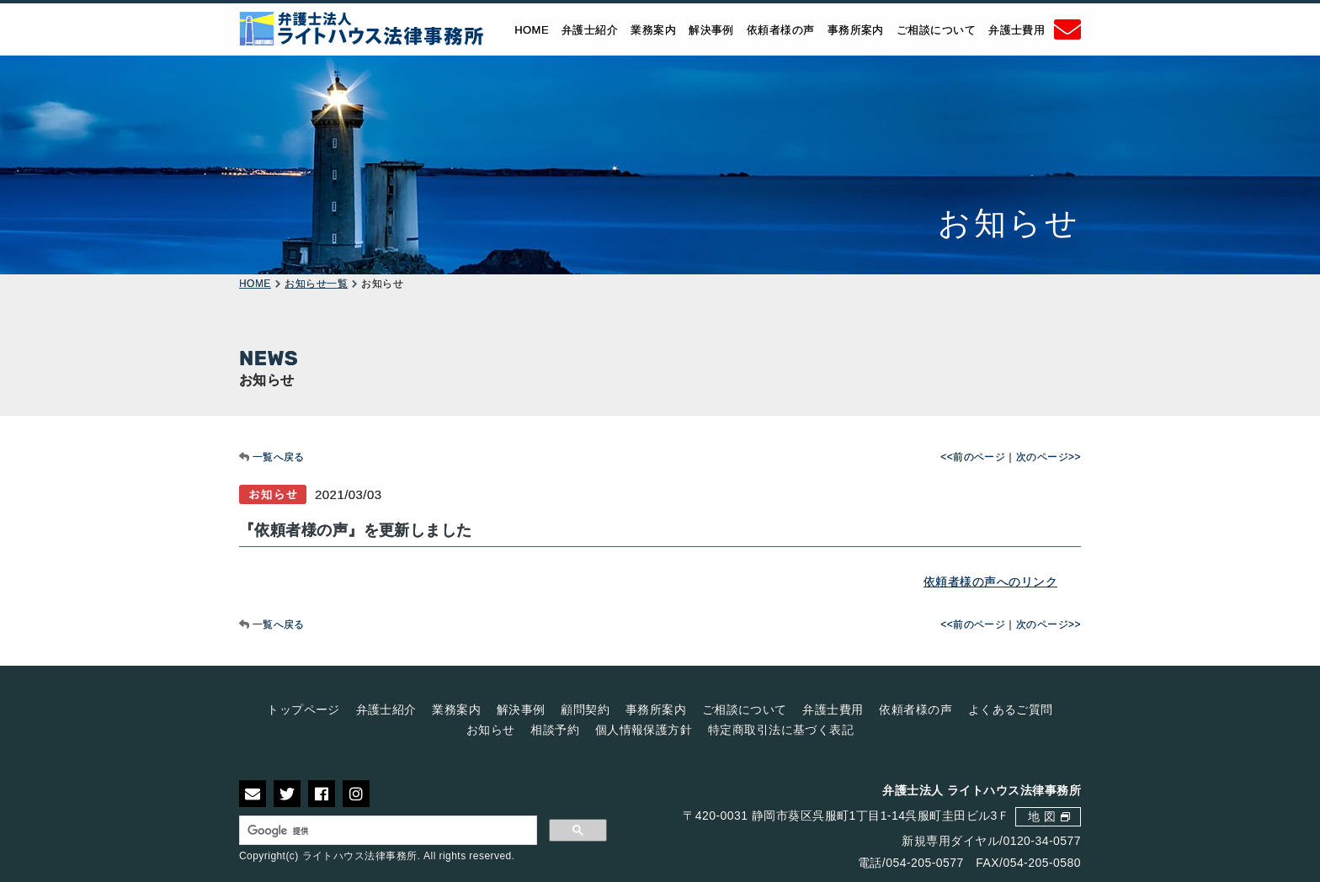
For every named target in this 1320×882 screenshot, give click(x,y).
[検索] (388, 830)
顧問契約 (585, 709)
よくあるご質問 (1010, 709)
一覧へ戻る (279, 457)
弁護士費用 (1016, 29)
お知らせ (490, 729)
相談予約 (554, 729)
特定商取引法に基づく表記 (781, 729)
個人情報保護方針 (644, 729)
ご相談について (936, 29)
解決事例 (711, 29)
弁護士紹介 (590, 29)
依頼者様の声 (781, 29)
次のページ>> (1048, 457)
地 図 (1042, 816)
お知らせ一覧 (316, 284)
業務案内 (653, 29)
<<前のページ (972, 457)
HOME (531, 29)
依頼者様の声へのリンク (990, 581)
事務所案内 (856, 29)
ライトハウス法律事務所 (360, 856)
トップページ (303, 709)
